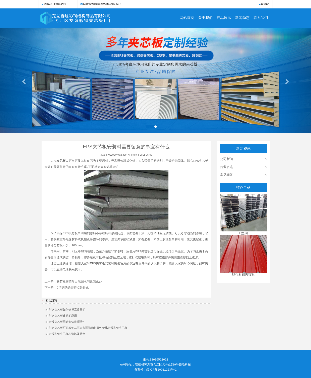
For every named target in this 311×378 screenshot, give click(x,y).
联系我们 (265, 4)
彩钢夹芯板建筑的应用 (63, 315)
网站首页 (187, 18)
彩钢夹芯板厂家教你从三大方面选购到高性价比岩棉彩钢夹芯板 (88, 327)
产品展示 (224, 18)
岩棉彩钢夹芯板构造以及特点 (67, 333)
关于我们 (205, 18)
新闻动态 (242, 18)
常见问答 (226, 175)
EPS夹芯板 (200, 160)
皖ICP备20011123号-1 (161, 369)
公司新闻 (226, 159)
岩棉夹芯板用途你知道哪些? (66, 321)
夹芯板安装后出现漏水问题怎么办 (79, 281)
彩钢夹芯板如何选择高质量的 (67, 309)
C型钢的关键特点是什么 (73, 287)
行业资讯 (226, 167)
